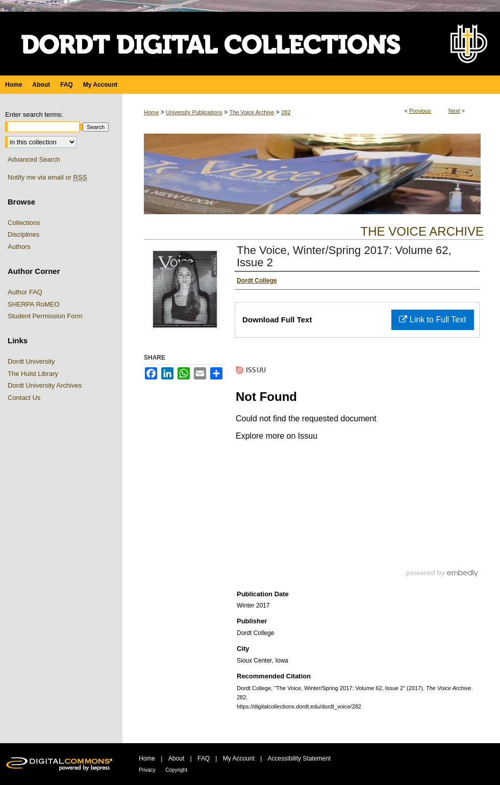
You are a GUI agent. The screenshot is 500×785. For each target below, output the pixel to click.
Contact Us (24, 397)
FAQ (203, 758)
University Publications (194, 112)
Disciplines (23, 234)
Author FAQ (25, 292)
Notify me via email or (47, 177)
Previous (420, 111)
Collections (24, 222)
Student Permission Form (45, 316)
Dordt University (31, 361)
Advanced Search (34, 159)
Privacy (147, 770)
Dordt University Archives (45, 385)
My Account (239, 758)
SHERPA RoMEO (34, 304)
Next (454, 111)
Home (151, 112)
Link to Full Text (432, 319)
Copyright (176, 770)
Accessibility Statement (299, 758)
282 (285, 112)
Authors (19, 246)
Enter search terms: (34, 114)
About (176, 758)
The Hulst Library (33, 373)
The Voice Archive (251, 112)
